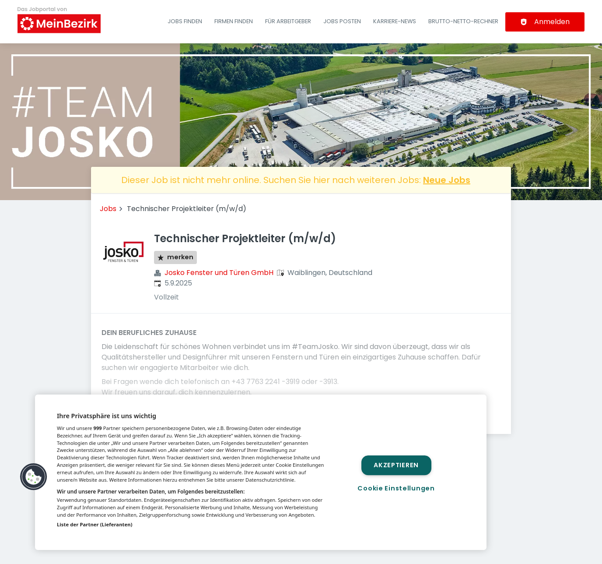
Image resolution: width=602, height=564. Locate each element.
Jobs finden (185, 21)
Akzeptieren (396, 465)
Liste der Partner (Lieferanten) (95, 524)
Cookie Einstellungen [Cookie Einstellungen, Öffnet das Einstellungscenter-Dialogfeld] (395, 488)
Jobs (108, 209)
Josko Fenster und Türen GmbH (218, 273)
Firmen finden (233, 21)
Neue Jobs (446, 180)
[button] (34, 477)
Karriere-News (394, 21)
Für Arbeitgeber (288, 21)
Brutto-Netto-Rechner (463, 21)
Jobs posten (342, 21)
